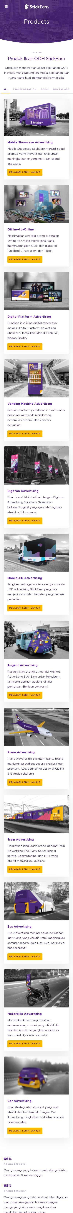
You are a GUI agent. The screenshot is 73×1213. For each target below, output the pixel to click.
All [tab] (6, 89)
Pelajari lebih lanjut (25, 172)
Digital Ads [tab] (61, 89)
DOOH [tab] (45, 89)
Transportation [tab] (24, 89)
